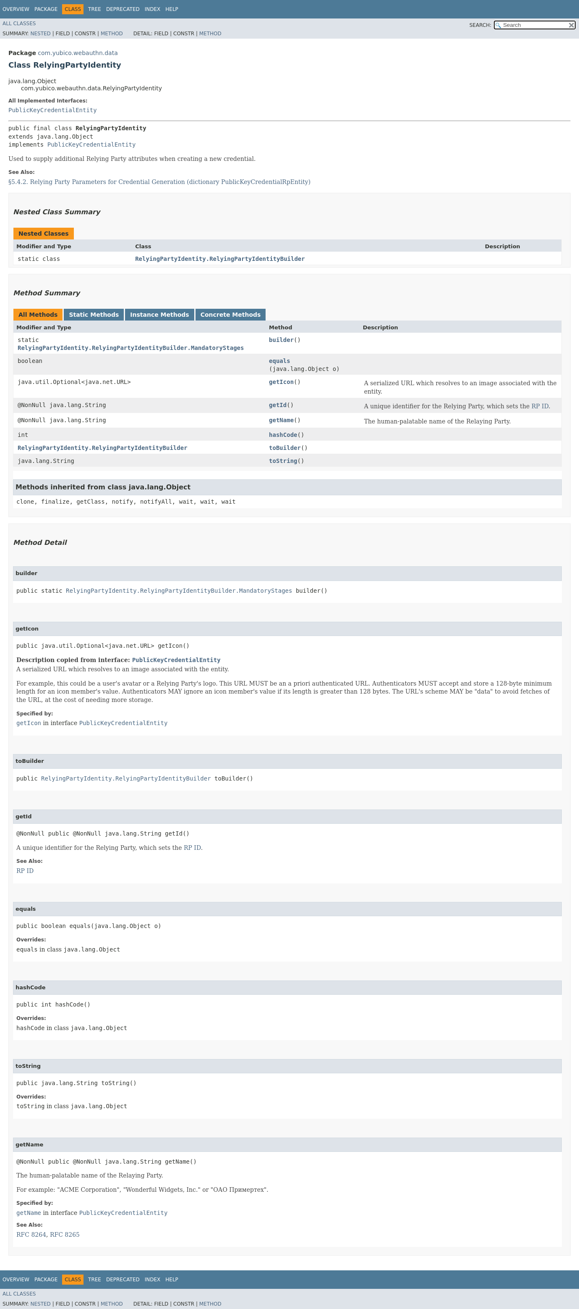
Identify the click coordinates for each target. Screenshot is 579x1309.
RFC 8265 (65, 1234)
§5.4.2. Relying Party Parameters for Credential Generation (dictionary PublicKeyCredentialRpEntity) (159, 182)
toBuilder (285, 447)
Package (45, 9)
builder (281, 339)
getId (278, 405)
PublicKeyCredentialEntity (52, 110)
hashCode (283, 434)
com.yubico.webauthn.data (77, 53)
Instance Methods (159, 314)
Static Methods (94, 314)
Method (112, 34)
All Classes (19, 23)
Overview (16, 9)
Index (153, 9)
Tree (94, 9)
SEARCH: (480, 25)
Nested (40, 34)
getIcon (281, 382)
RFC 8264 (31, 1234)
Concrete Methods (231, 314)
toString (283, 460)
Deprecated (123, 9)
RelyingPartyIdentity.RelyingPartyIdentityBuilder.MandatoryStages (131, 347)
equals (279, 360)
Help (171, 9)
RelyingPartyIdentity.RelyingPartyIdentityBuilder (220, 258)
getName (281, 420)
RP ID (540, 406)
